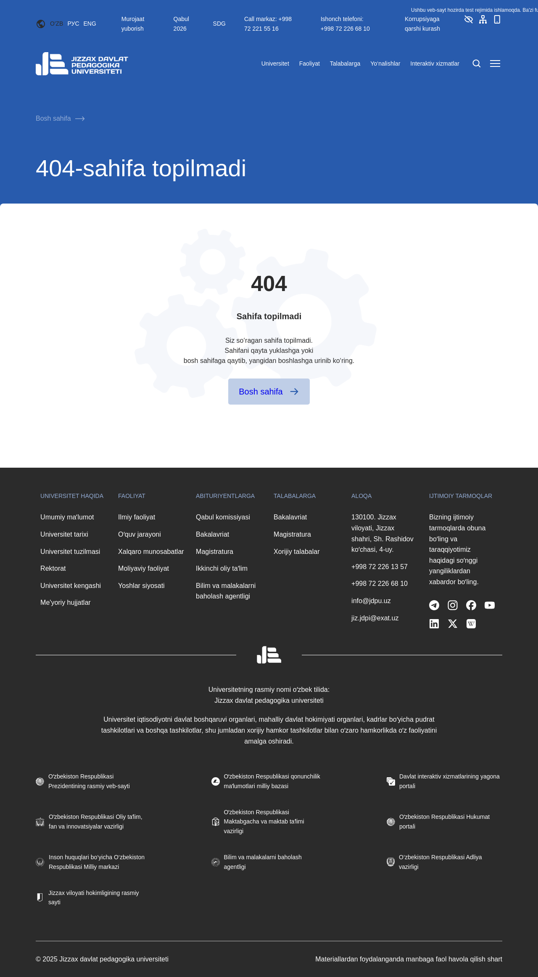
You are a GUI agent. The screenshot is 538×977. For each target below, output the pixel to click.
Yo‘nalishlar (385, 63)
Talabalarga (345, 63)
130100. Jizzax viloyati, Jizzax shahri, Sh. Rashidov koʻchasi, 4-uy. (382, 533)
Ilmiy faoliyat (136, 517)
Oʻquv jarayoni (139, 534)
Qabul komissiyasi (223, 517)
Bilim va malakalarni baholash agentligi (226, 591)
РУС (73, 23)
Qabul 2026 (181, 24)
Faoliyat (309, 63)
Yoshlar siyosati (141, 585)
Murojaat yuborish (132, 24)
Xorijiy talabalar (296, 551)
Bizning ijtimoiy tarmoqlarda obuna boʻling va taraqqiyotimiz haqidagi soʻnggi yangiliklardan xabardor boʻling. (457, 549)
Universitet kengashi (70, 585)
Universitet (275, 63)
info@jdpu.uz (371, 600)
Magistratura (214, 551)
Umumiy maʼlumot (67, 517)
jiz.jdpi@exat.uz (374, 618)
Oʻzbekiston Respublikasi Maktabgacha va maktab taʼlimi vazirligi (264, 821)
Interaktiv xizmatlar (434, 63)
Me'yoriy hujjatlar (65, 602)
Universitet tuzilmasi (70, 551)
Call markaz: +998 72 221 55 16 (268, 24)
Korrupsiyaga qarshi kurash (422, 24)
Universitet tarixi (64, 534)
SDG (219, 23)
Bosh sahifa (53, 118)
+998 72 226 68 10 (379, 583)
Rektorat (53, 568)
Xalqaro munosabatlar (151, 551)
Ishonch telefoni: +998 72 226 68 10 (345, 24)
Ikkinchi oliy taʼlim (222, 568)
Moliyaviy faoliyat (143, 568)
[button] (469, 22)
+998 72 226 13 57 (379, 566)
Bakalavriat (212, 534)
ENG (90, 23)
